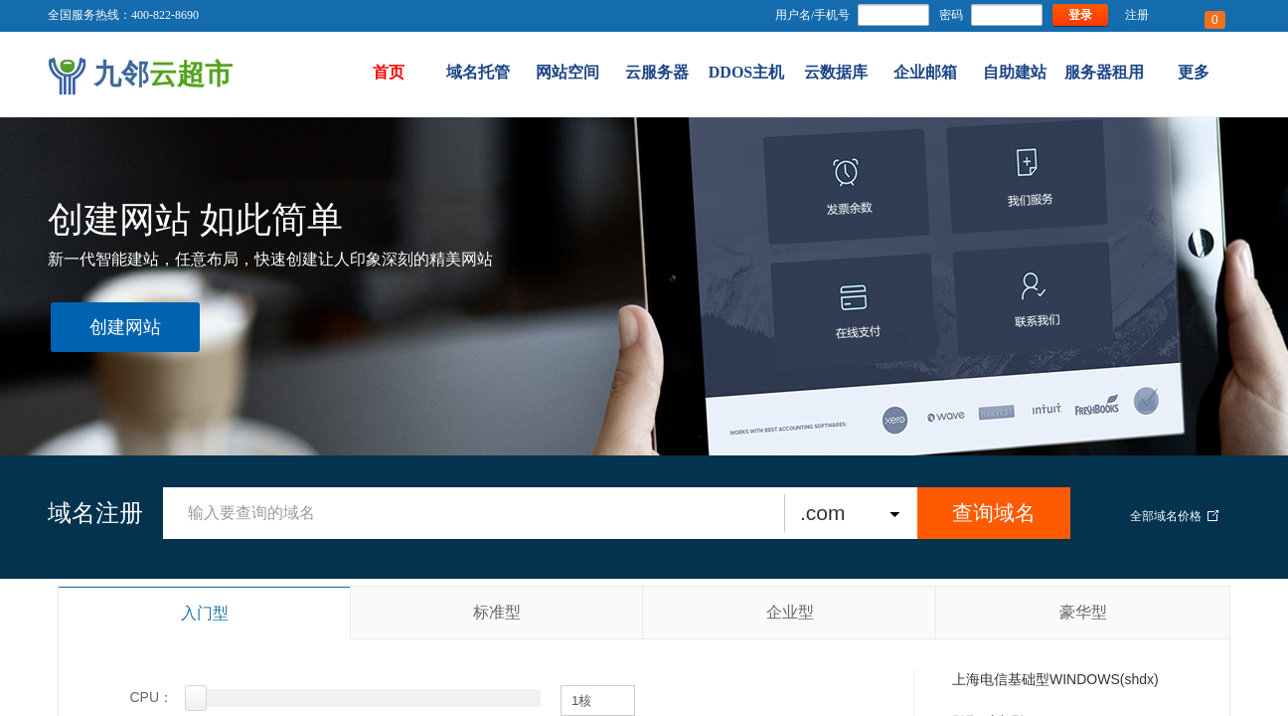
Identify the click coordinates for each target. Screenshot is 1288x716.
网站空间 (567, 72)
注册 (1137, 15)
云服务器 (657, 72)
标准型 (497, 612)
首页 (388, 72)
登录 (1080, 15)
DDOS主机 (746, 72)
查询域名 (994, 512)
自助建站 (1014, 72)
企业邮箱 (925, 72)
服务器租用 (1104, 72)
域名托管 (478, 72)
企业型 (790, 612)
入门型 (205, 613)
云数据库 (836, 72)
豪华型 (1083, 612)
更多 (1193, 72)
